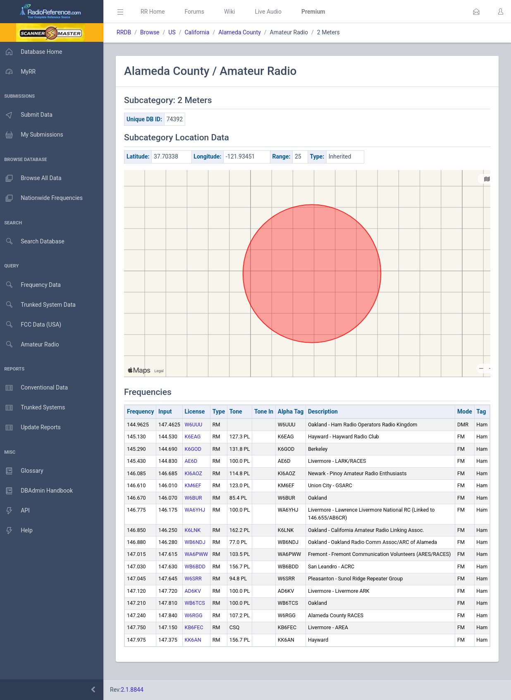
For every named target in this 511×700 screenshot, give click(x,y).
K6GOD (195, 449)
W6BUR (195, 498)
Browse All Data (32, 178)
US (174, 32)
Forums (197, 11)
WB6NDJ (197, 542)
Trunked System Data (39, 304)
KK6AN (195, 648)
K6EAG (195, 436)
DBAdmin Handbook (37, 491)
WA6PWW (198, 554)
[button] (476, 11)
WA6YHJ (197, 510)
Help (17, 530)
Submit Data (27, 115)
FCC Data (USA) (32, 324)
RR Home (155, 11)
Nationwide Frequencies (42, 198)
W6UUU (196, 424)
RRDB (126, 32)
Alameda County (242, 32)
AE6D (193, 461)
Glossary (22, 471)
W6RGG (196, 623)
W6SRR (195, 586)
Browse (152, 32)
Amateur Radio (31, 344)
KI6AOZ (196, 473)
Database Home (32, 51)
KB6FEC (196, 635)
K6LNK (195, 530)
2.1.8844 (134, 689)
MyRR (19, 71)
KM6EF (195, 485)
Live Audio (270, 11)
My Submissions (33, 135)
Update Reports (31, 427)
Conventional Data (35, 388)
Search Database (33, 241)
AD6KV (195, 599)
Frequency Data (31, 285)
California (199, 32)
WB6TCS (197, 611)
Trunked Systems (33, 407)
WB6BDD (197, 574)
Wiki (232, 11)
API (16, 511)
